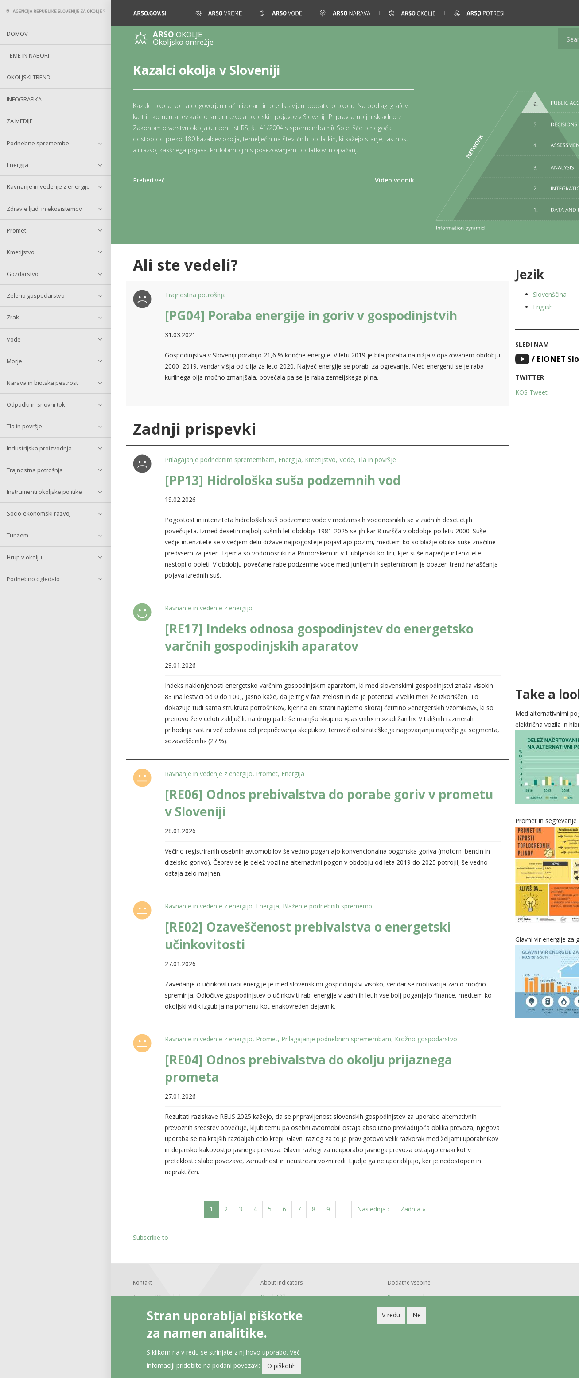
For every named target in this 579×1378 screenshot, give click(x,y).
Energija (17, 165)
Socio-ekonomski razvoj (39, 513)
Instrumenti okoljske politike (44, 492)
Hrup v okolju (24, 557)
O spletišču (260, 1288)
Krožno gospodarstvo (422, 1030)
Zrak (13, 317)
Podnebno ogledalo (33, 579)
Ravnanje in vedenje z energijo (48, 186)
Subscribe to (150, 1228)
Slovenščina (507, 274)
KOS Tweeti (489, 372)
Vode (14, 339)
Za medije (20, 121)
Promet (16, 230)
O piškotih (281, 1366)
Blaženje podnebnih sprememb (324, 897)
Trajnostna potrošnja (35, 470)
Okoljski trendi (29, 77)
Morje (14, 361)
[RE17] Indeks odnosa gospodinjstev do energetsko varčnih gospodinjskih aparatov (294, 628)
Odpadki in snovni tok (36, 404)
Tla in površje (24, 426)
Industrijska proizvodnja (39, 448)
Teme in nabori (28, 55)
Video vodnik (357, 191)
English (500, 287)
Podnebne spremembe (38, 143)
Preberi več (149, 191)
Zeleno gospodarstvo (36, 295)
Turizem (17, 535)
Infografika (24, 99)
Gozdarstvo (23, 274)
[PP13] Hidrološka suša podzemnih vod (279, 471)
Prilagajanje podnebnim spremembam (216, 450)
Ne (416, 1315)
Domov (17, 34)
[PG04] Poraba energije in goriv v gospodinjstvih (307, 295)
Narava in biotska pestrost (42, 383)
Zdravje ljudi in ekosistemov (44, 209)
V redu (391, 1315)
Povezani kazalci (379, 1288)
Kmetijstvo (21, 252)
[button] (560, 13)
